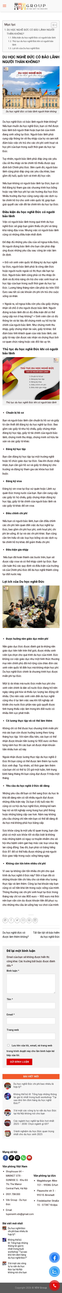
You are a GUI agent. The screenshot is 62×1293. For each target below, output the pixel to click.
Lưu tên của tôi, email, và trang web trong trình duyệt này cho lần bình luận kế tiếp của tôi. (30, 1050)
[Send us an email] (17, 1158)
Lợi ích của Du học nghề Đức (26, 48)
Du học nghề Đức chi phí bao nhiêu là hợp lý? (34, 1085)
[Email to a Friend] (23, 920)
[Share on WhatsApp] (5, 920)
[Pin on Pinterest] (29, 920)
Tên (10, 999)
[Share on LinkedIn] (35, 920)
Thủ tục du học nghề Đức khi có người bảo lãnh (32, 43)
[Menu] (4, 6)
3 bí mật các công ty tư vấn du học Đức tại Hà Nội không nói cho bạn (35, 1112)
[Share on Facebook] (11, 920)
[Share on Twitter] (17, 920)
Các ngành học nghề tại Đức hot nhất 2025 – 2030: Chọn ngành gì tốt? (34, 1122)
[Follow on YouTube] (29, 1158)
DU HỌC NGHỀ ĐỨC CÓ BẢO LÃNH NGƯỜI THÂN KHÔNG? (30, 31)
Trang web (13, 1030)
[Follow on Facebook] (5, 1158)
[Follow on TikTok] (11, 1158)
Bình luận (13, 970)
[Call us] (23, 1158)
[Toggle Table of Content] (52, 25)
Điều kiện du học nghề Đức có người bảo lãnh (34, 37)
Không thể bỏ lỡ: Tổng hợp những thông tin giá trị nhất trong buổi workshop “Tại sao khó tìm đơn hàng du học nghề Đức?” (35, 1099)
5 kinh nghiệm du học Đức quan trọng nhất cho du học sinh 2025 (34, 1133)
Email (11, 1014)
